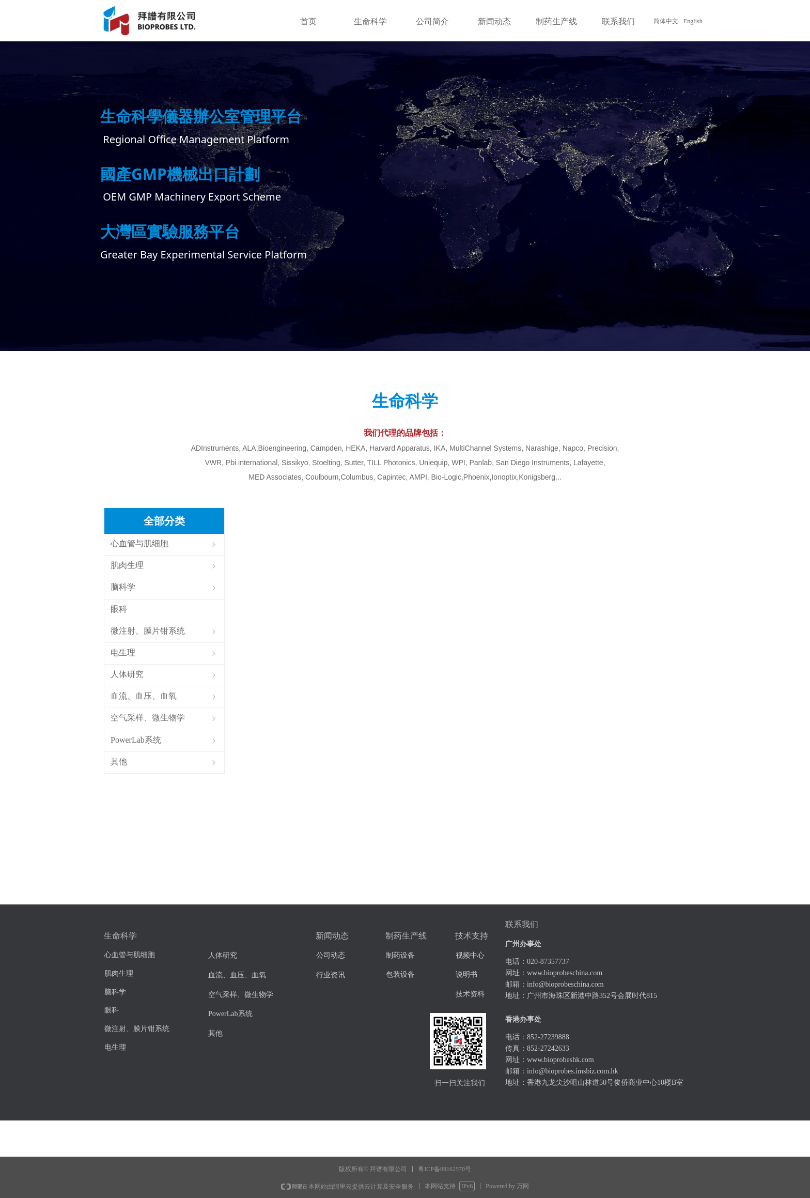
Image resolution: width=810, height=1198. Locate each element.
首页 (308, 21)
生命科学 (370, 21)
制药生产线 (556, 21)
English (693, 21)
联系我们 (618, 21)
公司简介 (432, 21)
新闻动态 (494, 21)
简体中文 (665, 21)
